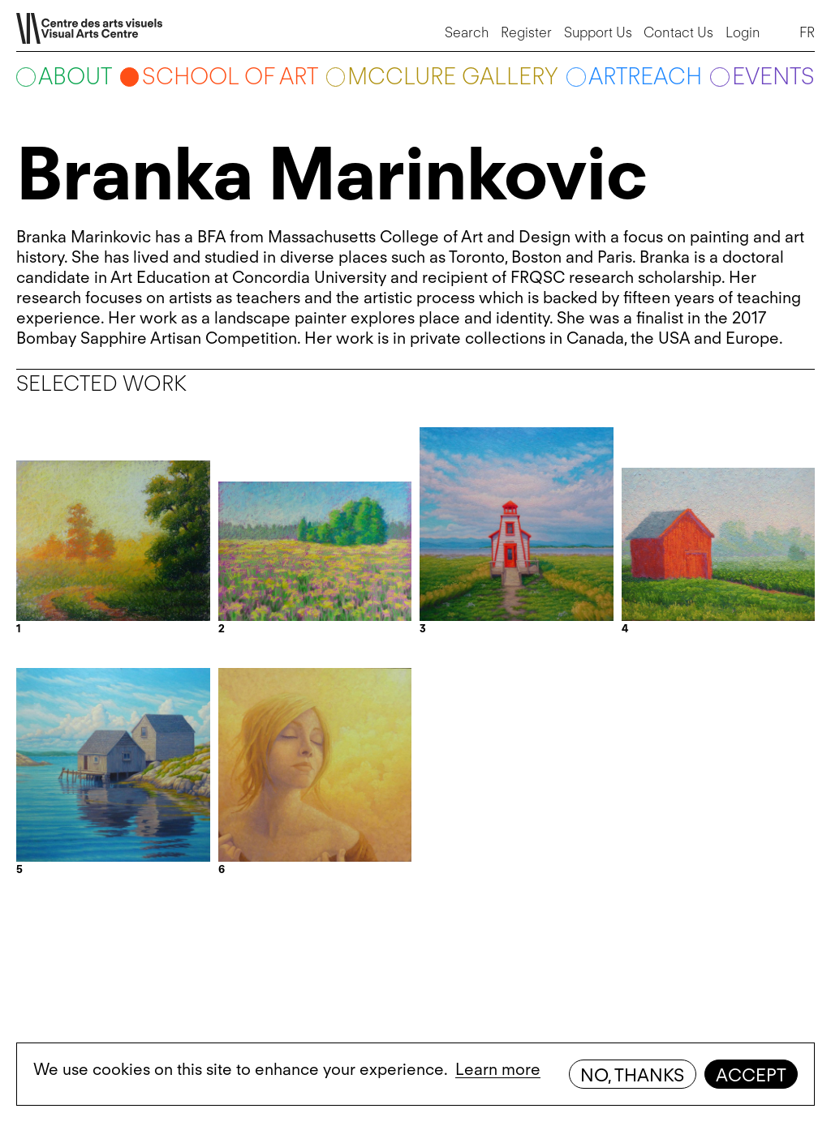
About (75, 76)
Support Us (598, 32)
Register (526, 32)
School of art (230, 76)
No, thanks (632, 1074)
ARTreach (645, 76)
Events (773, 76)
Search (467, 32)
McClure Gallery (452, 76)
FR (807, 32)
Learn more (497, 1069)
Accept (751, 1074)
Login (743, 32)
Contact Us (678, 32)
